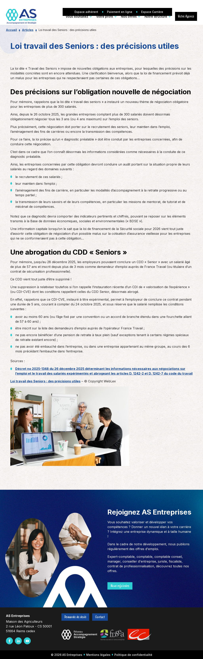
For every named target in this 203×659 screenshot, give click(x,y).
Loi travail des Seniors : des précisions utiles (45, 381)
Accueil (11, 30)
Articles (28, 30)
